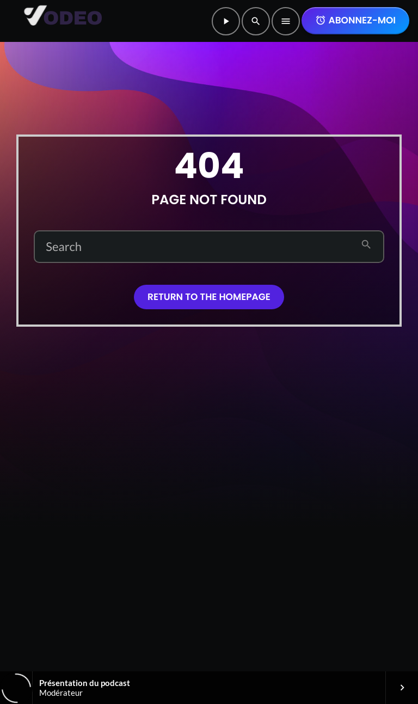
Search (64, 246)
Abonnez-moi (355, 20)
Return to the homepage (209, 296)
